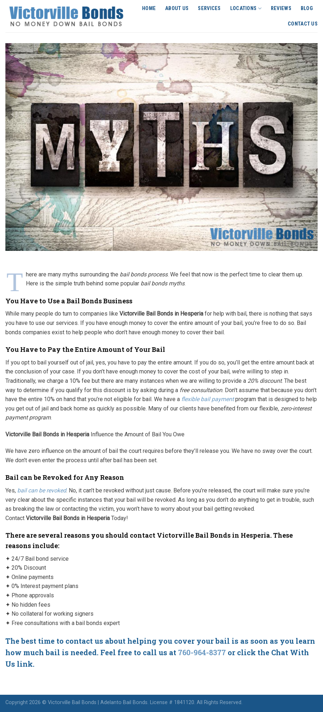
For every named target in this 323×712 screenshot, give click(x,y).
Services (209, 8)
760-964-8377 (203, 652)
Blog (307, 8)
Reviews (281, 8)
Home (149, 8)
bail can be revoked (41, 490)
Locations (245, 8)
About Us (176, 8)
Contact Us (303, 24)
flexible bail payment (207, 399)
